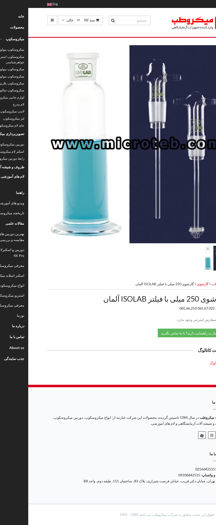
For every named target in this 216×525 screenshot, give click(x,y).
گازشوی (174, 284)
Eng (24, 4)
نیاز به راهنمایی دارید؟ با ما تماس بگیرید (163, 332)
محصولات (190, 284)
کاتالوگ (187, 363)
